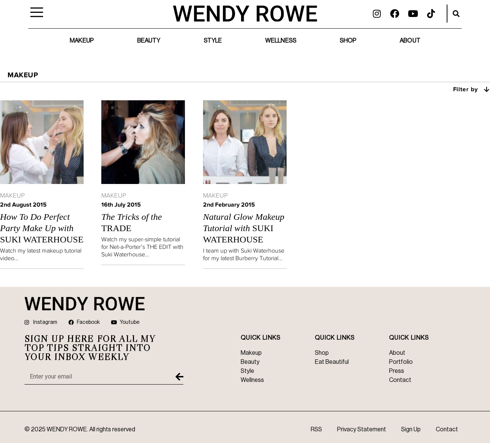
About (410, 41)
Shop (348, 41)
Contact (447, 429)
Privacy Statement (361, 429)
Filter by (471, 89)
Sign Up (411, 429)
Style (213, 41)
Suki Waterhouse (42, 228)
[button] (456, 13)
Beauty (148, 41)
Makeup (82, 41)
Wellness (280, 41)
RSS (316, 429)
